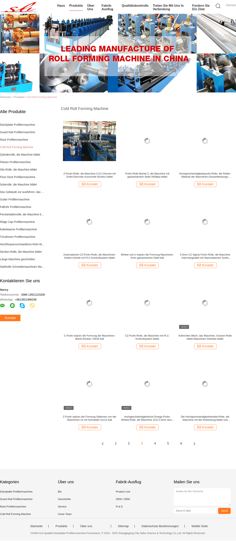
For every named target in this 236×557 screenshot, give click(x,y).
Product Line (123, 491)
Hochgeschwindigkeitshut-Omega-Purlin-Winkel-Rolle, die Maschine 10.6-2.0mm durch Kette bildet (147, 418)
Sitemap (123, 526)
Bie (60, 491)
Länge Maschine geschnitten (17, 259)
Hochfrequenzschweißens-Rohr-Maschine (22, 244)
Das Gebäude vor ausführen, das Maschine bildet (22, 192)
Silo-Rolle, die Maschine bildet (18, 169)
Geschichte (64, 499)
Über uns (90, 7)
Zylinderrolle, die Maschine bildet (20, 154)
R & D (119, 506)
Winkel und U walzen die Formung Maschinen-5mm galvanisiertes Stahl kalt (147, 256)
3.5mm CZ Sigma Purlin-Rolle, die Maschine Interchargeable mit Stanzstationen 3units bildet (205, 256)
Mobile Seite (200, 526)
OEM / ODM (123, 499)
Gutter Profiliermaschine (15, 199)
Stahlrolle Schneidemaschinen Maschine (22, 266)
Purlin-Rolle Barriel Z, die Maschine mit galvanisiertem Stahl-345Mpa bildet (147, 175)
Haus (61, 5)
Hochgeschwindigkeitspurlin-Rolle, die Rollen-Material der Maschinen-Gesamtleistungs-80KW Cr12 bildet (205, 175)
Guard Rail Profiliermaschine (17, 132)
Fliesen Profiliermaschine (15, 162)
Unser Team (65, 514)
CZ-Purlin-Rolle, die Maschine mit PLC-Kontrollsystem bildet (147, 337)
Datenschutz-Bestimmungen (160, 526)
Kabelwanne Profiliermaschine (18, 229)
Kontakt (10, 318)
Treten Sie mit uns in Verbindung (168, 7)
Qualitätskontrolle (135, 5)
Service (62, 506)
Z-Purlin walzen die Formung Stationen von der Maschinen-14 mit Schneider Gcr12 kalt (89, 418)
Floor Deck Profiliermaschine (17, 177)
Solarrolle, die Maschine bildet (18, 184)
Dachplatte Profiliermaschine (17, 124)
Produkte (76, 5)
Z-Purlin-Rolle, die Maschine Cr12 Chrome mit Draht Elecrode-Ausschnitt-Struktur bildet (89, 175)
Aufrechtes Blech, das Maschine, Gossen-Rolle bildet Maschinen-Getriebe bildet (205, 337)
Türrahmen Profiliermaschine (17, 236)
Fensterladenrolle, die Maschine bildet (22, 214)
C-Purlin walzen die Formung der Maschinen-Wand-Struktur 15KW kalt (89, 337)
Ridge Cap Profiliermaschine (17, 221)
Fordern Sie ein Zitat (201, 7)
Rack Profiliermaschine (14, 139)
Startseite (36, 526)
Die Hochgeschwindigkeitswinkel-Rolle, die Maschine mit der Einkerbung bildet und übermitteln (205, 418)
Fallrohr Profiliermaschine (15, 206)
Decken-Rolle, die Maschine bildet (21, 251)
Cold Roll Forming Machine (41, 97)
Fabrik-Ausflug (107, 7)
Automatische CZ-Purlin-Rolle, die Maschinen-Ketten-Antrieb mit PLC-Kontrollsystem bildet (89, 256)
